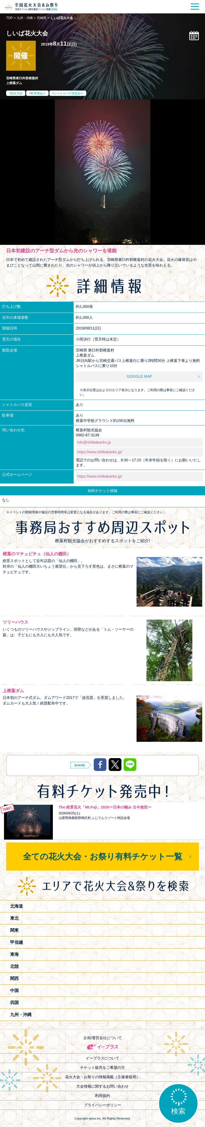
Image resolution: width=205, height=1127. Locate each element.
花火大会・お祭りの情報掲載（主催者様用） (102, 1077)
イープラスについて (102, 1058)
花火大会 (16, 93)
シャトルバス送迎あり (68, 93)
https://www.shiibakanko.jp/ (99, 452)
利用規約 (102, 1096)
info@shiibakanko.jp (94, 442)
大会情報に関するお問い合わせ (102, 1086)
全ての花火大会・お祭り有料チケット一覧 (102, 856)
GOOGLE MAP (139, 376)
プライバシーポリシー (102, 1105)
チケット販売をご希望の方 (102, 1067)
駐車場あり (38, 93)
